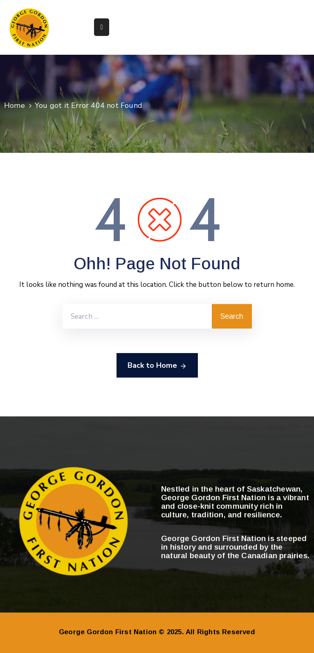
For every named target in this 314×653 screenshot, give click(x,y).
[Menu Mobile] (101, 27)
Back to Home (157, 365)
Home (14, 105)
